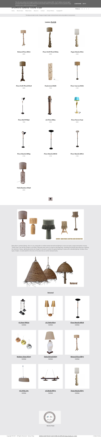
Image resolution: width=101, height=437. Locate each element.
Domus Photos (50, 10)
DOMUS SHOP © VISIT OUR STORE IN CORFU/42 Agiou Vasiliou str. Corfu (58, 436)
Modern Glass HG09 (24, 357)
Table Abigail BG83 (50, 357)
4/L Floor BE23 (50, 120)
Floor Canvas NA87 (77, 86)
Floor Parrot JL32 (77, 120)
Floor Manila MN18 (50, 154)
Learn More (77, 3)
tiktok (88, 9)
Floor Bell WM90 (24, 120)
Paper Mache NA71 (77, 52)
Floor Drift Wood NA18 (24, 86)
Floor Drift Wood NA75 (50, 52)
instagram (86, 9)
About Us (36, 10)
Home (13, 10)
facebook (84, 9)
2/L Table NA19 (50, 323)
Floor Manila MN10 (77, 154)
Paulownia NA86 (50, 86)
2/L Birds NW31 (50, 391)
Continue (24, 325)
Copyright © (59, 10)
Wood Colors (20, 10)
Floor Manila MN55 (24, 154)
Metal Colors (28, 10)
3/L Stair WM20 (23, 323)
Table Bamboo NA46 (24, 188)
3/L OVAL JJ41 (24, 391)
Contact (43, 10)
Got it (84, 3)
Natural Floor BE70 (23, 52)
